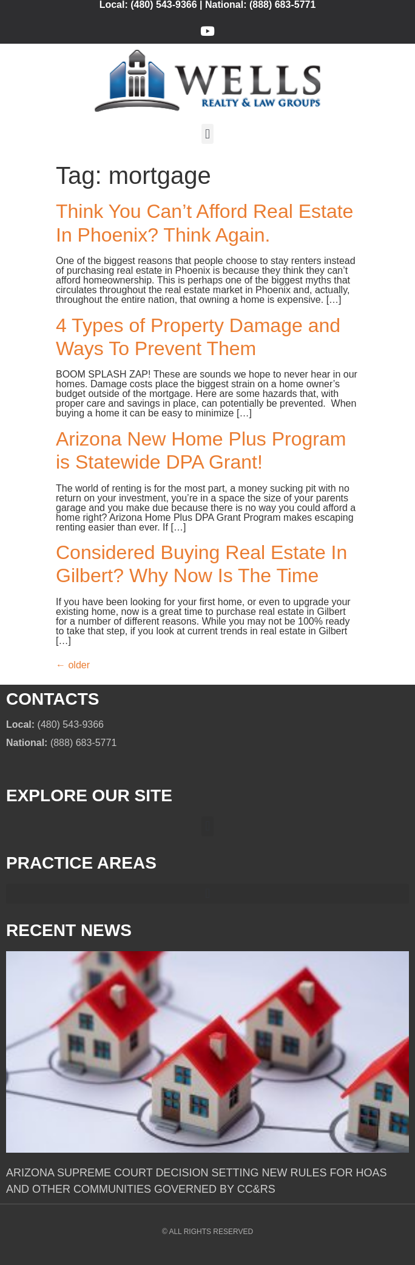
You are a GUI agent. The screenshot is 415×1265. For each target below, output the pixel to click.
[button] (207, 134)
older (73, 665)
